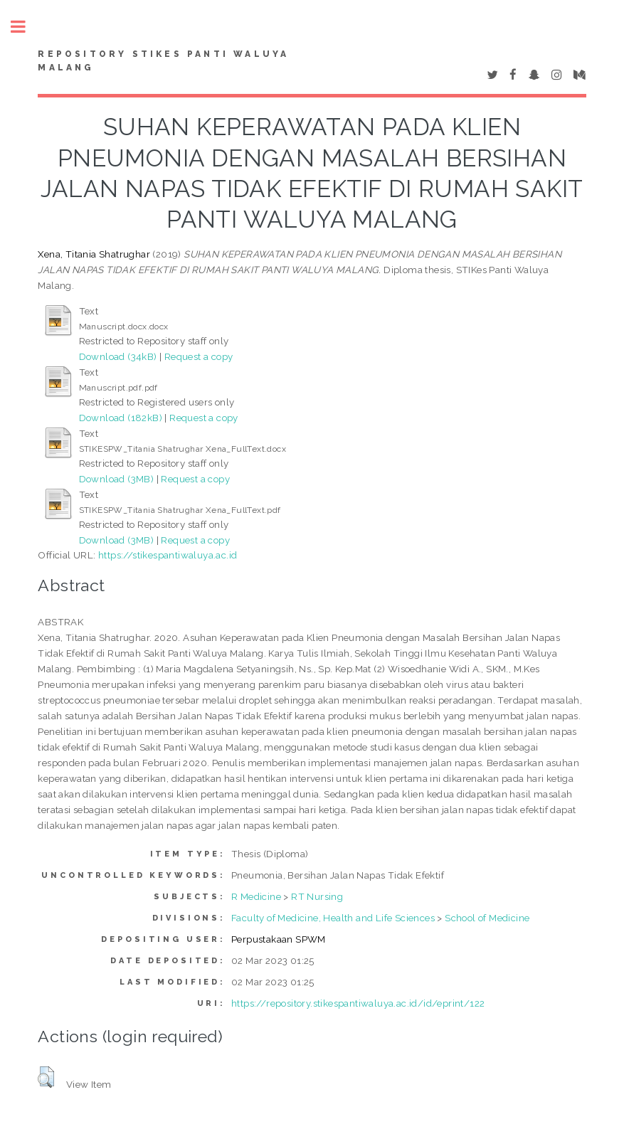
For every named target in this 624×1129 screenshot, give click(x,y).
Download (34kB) (118, 356)
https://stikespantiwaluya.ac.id (167, 555)
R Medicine (256, 896)
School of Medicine (487, 917)
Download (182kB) (120, 417)
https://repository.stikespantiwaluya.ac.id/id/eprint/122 (358, 1003)
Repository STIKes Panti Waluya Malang (163, 61)
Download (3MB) (116, 478)
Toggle (25, 26)
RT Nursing (317, 896)
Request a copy (198, 356)
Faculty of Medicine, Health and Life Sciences (333, 917)
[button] (46, 1077)
